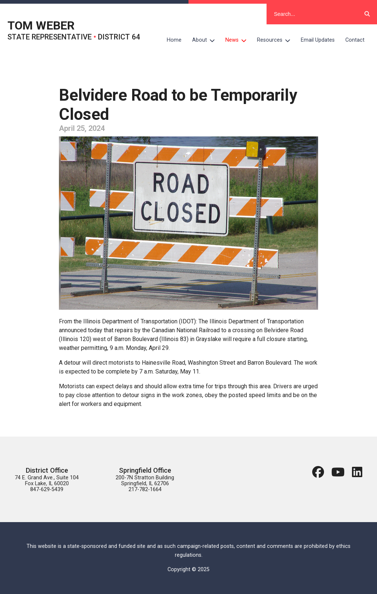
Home (174, 40)
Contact (354, 40)
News (238, 40)
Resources (276, 40)
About (206, 40)
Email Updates (318, 40)
